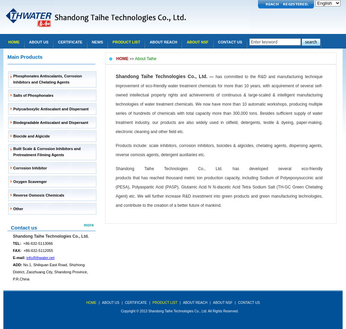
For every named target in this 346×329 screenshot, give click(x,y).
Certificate (70, 42)
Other (18, 209)
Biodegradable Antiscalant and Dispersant (50, 123)
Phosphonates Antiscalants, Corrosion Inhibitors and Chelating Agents (47, 79)
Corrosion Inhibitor (30, 168)
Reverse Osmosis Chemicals (38, 195)
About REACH (163, 42)
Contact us (24, 228)
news (97, 42)
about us (110, 303)
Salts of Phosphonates (33, 95)
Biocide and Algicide (31, 136)
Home (14, 42)
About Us (39, 42)
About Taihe (145, 58)
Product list (126, 42)
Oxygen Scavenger (30, 182)
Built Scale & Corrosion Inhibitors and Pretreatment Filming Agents (47, 152)
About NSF (197, 42)
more (89, 225)
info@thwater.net (40, 258)
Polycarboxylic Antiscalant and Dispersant (51, 109)
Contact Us (230, 42)
